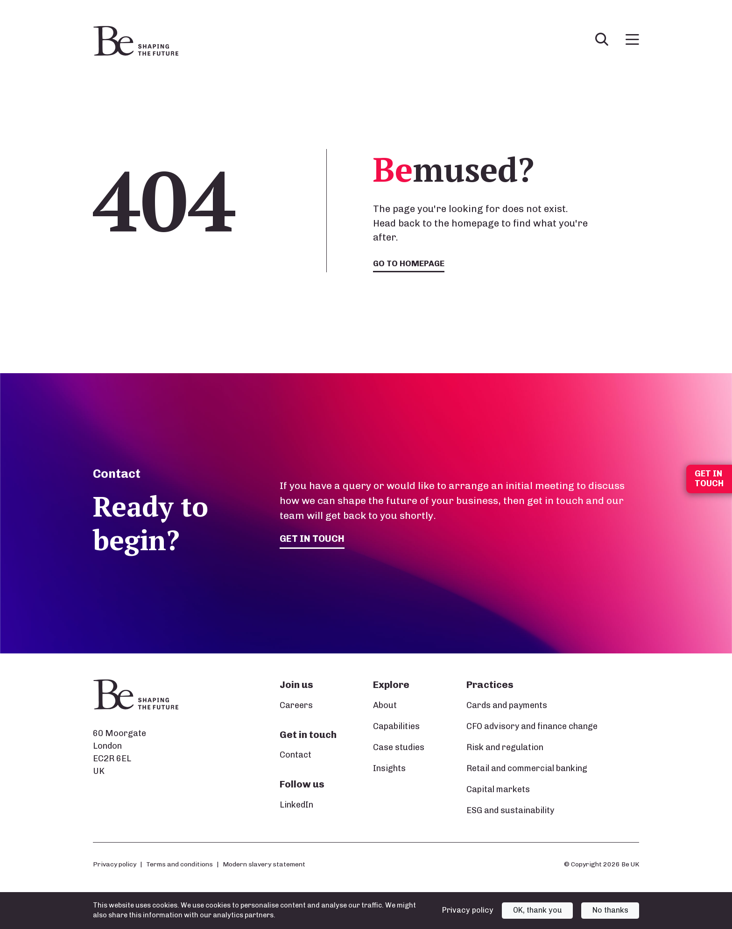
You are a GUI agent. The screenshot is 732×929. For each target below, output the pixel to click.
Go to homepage (409, 263)
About (385, 705)
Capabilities (396, 726)
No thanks (610, 910)
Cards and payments (506, 705)
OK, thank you (537, 910)
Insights (389, 768)
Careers (296, 705)
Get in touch (313, 538)
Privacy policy (114, 864)
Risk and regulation (504, 747)
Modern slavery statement (264, 864)
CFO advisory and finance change (532, 726)
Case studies (398, 747)
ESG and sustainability (510, 810)
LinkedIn (296, 805)
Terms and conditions (179, 864)
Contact (295, 755)
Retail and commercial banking (526, 768)
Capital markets (498, 789)
